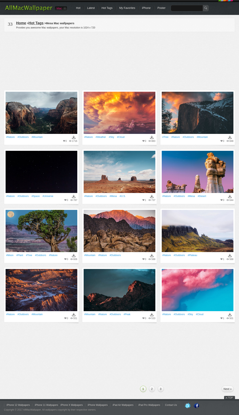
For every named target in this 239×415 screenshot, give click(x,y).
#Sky (111, 137)
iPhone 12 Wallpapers (18, 405)
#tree (165, 137)
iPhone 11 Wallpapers (46, 405)
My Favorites (127, 8)
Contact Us (171, 405)
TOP (230, 397)
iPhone (146, 8)
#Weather (101, 137)
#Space (35, 196)
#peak (127, 314)
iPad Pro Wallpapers (149, 405)
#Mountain (37, 137)
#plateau (192, 255)
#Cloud (120, 137)
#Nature (10, 137)
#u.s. (123, 196)
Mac (59, 8)
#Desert (202, 196)
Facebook (196, 406)
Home (21, 23)
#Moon (10, 255)
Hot (78, 8)
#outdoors (23, 137)
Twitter (187, 406)
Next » (228, 389)
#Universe (47, 196)
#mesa (113, 196)
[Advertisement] (119, 60)
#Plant (19, 255)
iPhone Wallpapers (98, 405)
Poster (162, 8)
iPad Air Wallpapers (123, 405)
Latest (91, 8)
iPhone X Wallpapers (72, 405)
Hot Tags (107, 8)
